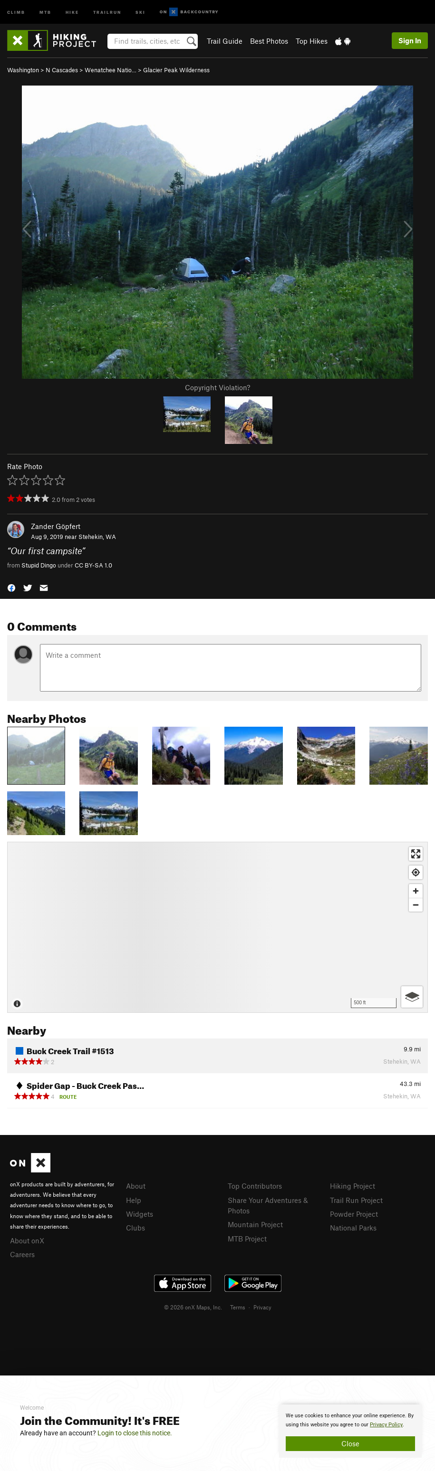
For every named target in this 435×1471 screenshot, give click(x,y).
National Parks (353, 1227)
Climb (16, 12)
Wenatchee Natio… (110, 70)
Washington (23, 70)
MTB (45, 12)
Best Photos (269, 41)
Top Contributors (255, 1186)
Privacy (262, 1307)
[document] (350, 1431)
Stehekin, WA (97, 536)
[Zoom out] (416, 905)
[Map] (217, 927)
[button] (11, 586)
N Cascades (62, 70)
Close (350, 1443)
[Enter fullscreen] (416, 854)
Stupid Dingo (38, 565)
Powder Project (354, 1214)
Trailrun (107, 12)
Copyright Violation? (217, 387)
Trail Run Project (356, 1200)
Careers (22, 1254)
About (135, 1186)
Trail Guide (224, 41)
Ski (140, 12)
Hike (72, 12)
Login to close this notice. (134, 1433)
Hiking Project (352, 1186)
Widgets (139, 1214)
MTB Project (247, 1238)
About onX (27, 1240)
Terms (237, 1307)
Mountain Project (255, 1224)
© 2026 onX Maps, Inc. (193, 1307)
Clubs (135, 1227)
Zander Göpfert (55, 526)
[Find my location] (416, 872)
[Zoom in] (416, 891)
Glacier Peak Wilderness (176, 70)
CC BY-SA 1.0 (93, 565)
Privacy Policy (386, 1425)
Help (133, 1200)
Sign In (409, 40)
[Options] (412, 997)
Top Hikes (312, 41)
